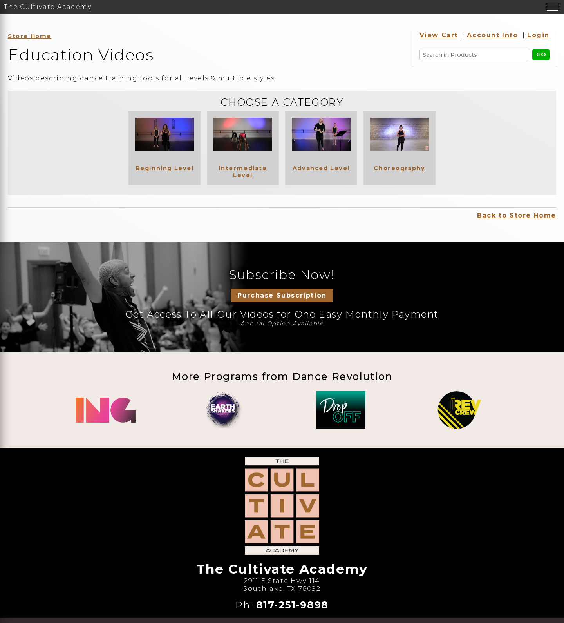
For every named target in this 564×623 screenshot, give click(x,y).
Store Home (29, 36)
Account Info (492, 35)
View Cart (438, 35)
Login (538, 35)
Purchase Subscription (282, 295)
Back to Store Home (516, 215)
